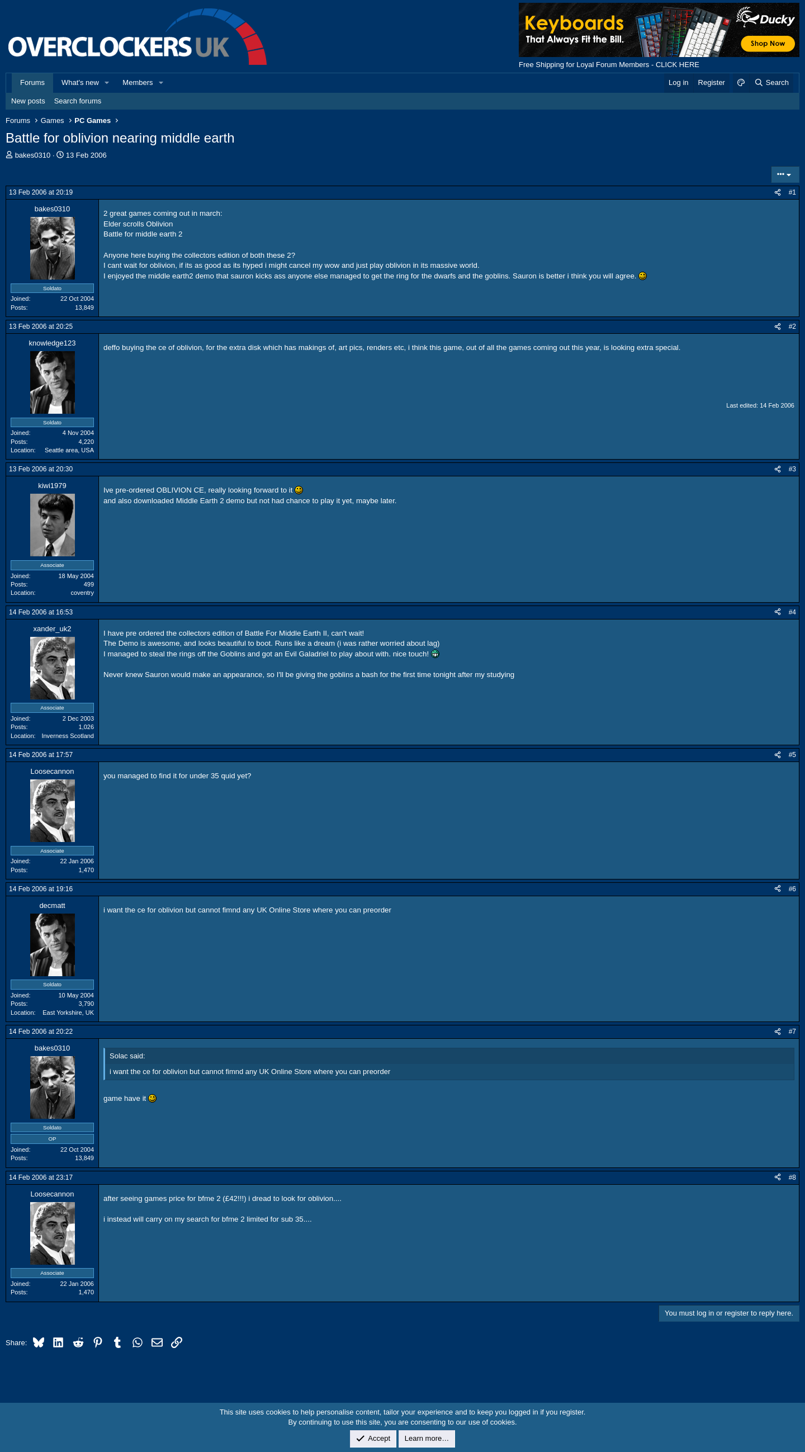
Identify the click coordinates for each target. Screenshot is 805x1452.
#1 (792, 192)
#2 (792, 326)
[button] (107, 82)
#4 (792, 612)
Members (137, 82)
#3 (792, 469)
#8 (792, 1177)
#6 (792, 889)
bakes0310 (33, 155)
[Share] (777, 192)
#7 (792, 1031)
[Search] (771, 82)
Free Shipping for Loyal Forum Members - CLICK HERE (609, 64)
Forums (32, 82)
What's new (80, 82)
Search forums (78, 101)
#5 (792, 755)
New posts (28, 101)
